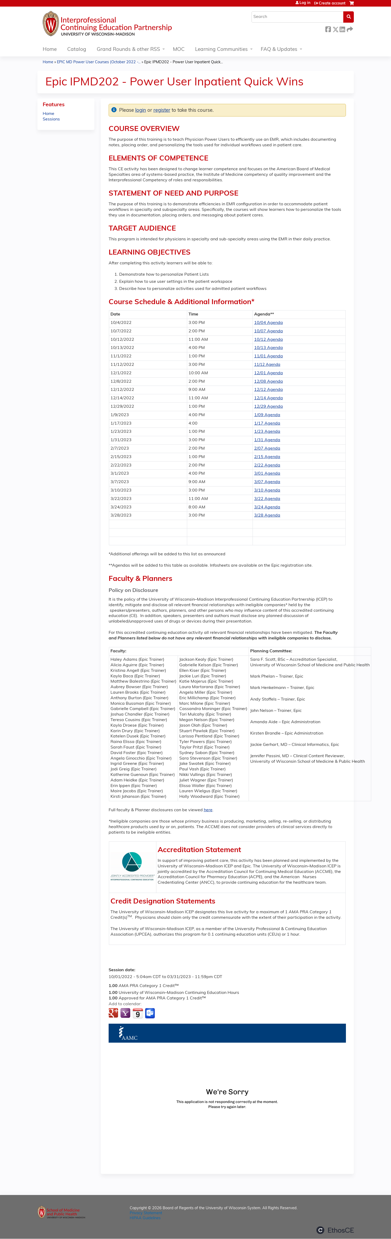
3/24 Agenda (267, 507)
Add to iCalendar (137, 1013)
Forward (349, 28)
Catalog (76, 49)
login (140, 110)
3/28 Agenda (267, 515)
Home (50, 49)
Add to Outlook (150, 1013)
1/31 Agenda (267, 440)
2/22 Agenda (267, 465)
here (208, 810)
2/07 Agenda (267, 448)
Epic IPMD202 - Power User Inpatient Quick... (183, 62)
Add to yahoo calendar (125, 1013)
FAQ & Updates (279, 49)
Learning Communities (221, 49)
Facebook (328, 28)
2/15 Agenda (267, 457)
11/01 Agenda (268, 356)
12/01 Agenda (268, 373)
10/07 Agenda (268, 331)
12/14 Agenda (268, 398)
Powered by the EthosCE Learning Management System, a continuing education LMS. (335, 1230)
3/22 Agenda (267, 499)
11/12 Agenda (267, 365)
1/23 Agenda (267, 432)
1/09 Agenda (267, 415)
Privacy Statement (146, 1213)
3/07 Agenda (267, 482)
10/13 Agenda (268, 348)
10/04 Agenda (268, 323)
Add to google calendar (114, 1013)
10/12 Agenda (268, 340)
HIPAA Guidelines (145, 1218)
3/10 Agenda (267, 490)
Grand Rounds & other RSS (128, 49)
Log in (305, 3)
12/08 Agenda (268, 382)
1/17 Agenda (267, 423)
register (161, 110)
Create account (332, 4)
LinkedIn (342, 28)
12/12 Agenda (268, 390)
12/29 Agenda (268, 407)
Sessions (51, 119)
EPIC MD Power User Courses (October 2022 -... (99, 62)
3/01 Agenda (267, 474)
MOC (179, 49)
